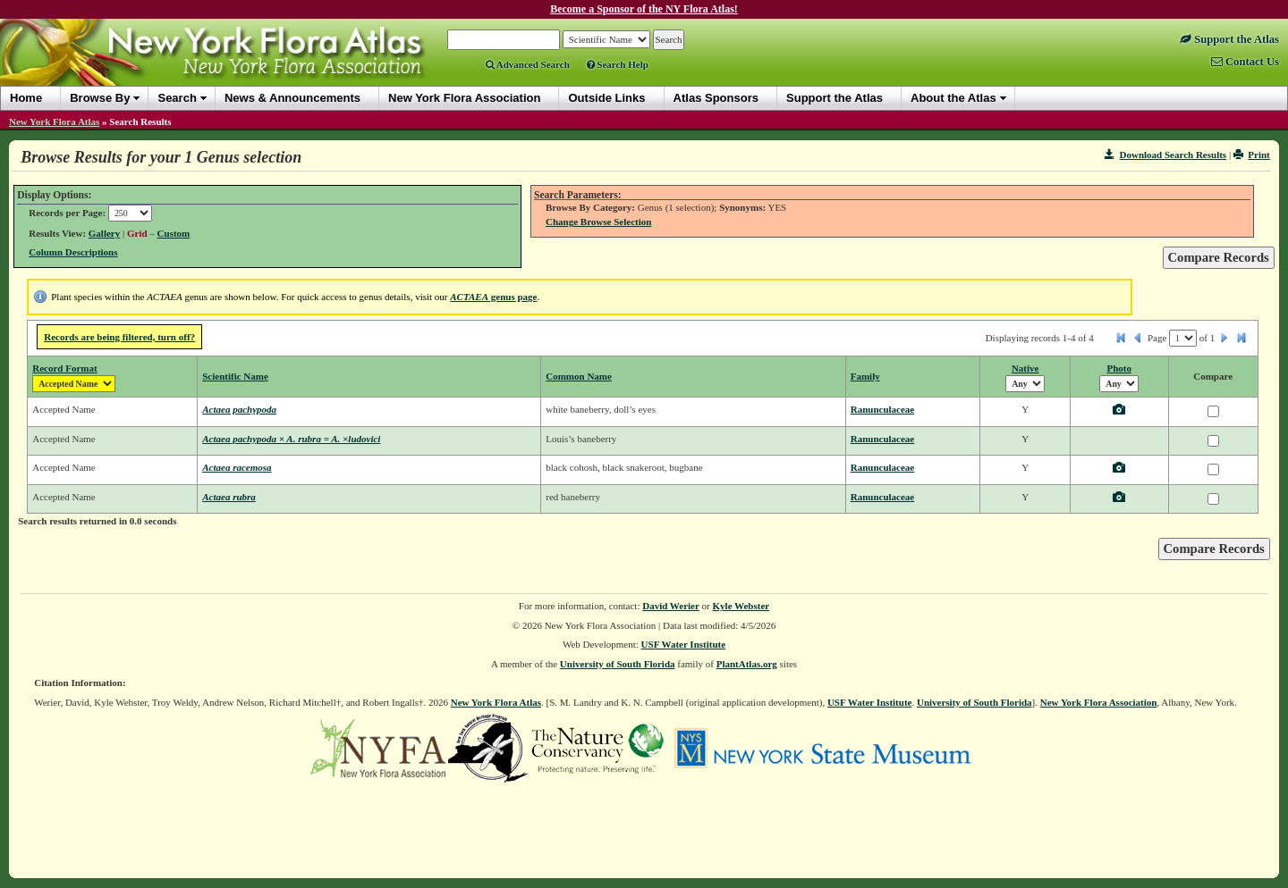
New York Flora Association (1098, 702)
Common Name (579, 376)
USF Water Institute (683, 644)
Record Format (64, 368)
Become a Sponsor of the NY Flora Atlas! (644, 9)
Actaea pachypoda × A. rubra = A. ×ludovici (291, 438)
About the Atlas (953, 98)
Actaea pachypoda (239, 409)
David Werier (670, 605)
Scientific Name (235, 376)
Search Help (617, 64)
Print (1251, 154)
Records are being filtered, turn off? (119, 336)
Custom (174, 233)
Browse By (100, 98)
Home (26, 98)
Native (1025, 368)
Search (176, 98)
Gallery (104, 233)
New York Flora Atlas (54, 121)
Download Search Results (1165, 154)
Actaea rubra (229, 496)
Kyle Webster (741, 605)
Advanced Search (528, 64)
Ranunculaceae (883, 409)
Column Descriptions (73, 252)
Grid (137, 233)
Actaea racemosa (236, 467)
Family (865, 376)
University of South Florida (617, 663)
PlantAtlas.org (746, 663)
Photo (1119, 368)
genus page (493, 296)
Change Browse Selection (598, 221)
